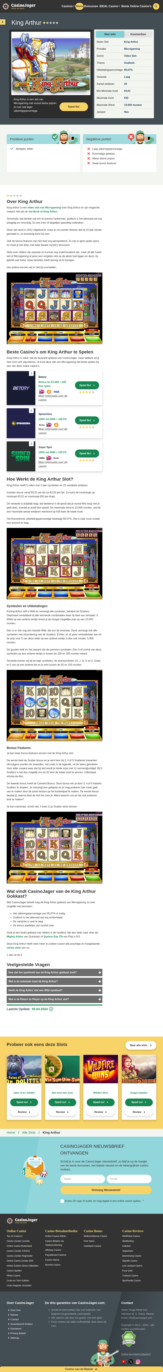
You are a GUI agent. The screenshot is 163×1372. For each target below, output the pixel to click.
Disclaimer (16, 1328)
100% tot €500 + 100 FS (53, 419)
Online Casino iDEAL (55, 1236)
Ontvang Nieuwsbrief (106, 1190)
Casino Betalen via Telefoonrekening (54, 1243)
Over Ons (16, 1310)
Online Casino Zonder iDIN (20, 1260)
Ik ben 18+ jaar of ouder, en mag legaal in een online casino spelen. (102, 1201)
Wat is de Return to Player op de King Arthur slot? (38, 999)
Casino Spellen (14, 1270)
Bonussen (91, 6)
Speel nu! (22, 1102)
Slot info (110, 34)
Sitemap (15, 1337)
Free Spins (89, 1241)
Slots (79, 6)
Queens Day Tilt (53, 936)
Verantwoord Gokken (22, 1324)
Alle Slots (28, 1132)
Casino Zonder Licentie (18, 1241)
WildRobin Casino (131, 1236)
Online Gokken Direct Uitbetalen (23, 1265)
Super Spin (45, 447)
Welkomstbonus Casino (95, 1236)
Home (11, 1132)
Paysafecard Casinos (55, 1255)
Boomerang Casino (131, 1256)
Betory (43, 377)
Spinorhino (45, 414)
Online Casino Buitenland (19, 1246)
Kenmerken (138, 34)
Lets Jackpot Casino (132, 1265)
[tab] (54, 972)
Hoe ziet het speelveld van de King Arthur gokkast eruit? (42, 972)
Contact (15, 1319)
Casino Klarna (52, 1260)
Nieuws (14, 1314)
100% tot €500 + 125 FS (53, 452)
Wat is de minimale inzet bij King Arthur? (33, 981)
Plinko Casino (13, 1275)
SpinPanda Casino (131, 1280)
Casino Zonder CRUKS (18, 1251)
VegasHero (127, 1251)
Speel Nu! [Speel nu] (74, 106)
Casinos (67, 6)
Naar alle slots (139, 1045)
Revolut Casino (52, 1264)
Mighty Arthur (15, 936)
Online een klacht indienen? (136, 1354)
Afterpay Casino (53, 1250)
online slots (14, 947)
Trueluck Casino (130, 1275)
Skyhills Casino (129, 1260)
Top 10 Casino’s (14, 1236)
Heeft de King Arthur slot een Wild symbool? (35, 990)
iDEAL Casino (108, 6)
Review (22, 1112)
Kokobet (126, 1246)
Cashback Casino (92, 1246)
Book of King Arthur (45, 211)
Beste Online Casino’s (136, 6)
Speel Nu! (85, 385)
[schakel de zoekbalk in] (156, 6)
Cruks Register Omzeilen (19, 1285)
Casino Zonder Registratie (20, 1256)
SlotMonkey (128, 1241)
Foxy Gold (127, 1270)
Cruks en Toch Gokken (18, 1280)
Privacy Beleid (18, 1333)
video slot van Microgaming (44, 207)
